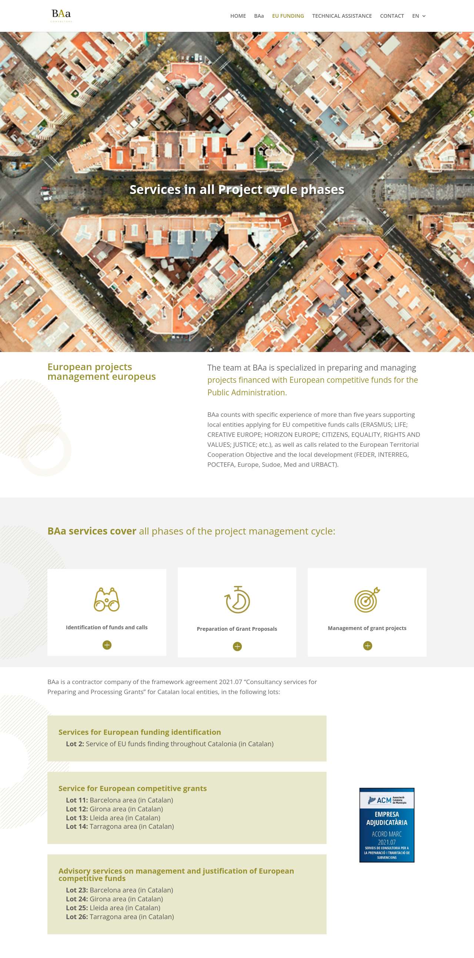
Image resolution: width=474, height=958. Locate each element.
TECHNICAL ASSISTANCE (342, 16)
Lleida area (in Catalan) (113, 817)
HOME (238, 16)
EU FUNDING (288, 16)
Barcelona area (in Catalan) (119, 799)
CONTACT (392, 16)
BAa (259, 16)
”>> (61, 488)
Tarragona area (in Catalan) (120, 826)
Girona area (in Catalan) (114, 808)
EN (415, 16)
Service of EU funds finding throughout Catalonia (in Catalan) (170, 743)
